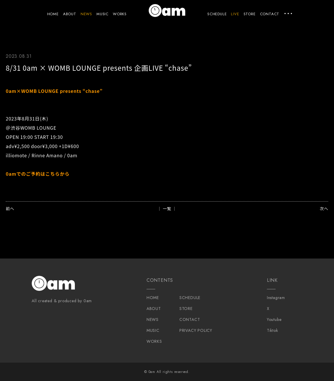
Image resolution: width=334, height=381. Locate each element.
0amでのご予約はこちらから (38, 173)
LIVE (235, 14)
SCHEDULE (217, 14)
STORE (250, 14)
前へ (10, 208)
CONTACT (270, 14)
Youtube (274, 319)
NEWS (86, 14)
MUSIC (102, 14)
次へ (324, 208)
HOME (53, 14)
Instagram (276, 297)
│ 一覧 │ (167, 208)
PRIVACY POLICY (195, 330)
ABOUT (69, 14)
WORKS (120, 14)
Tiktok (272, 330)
